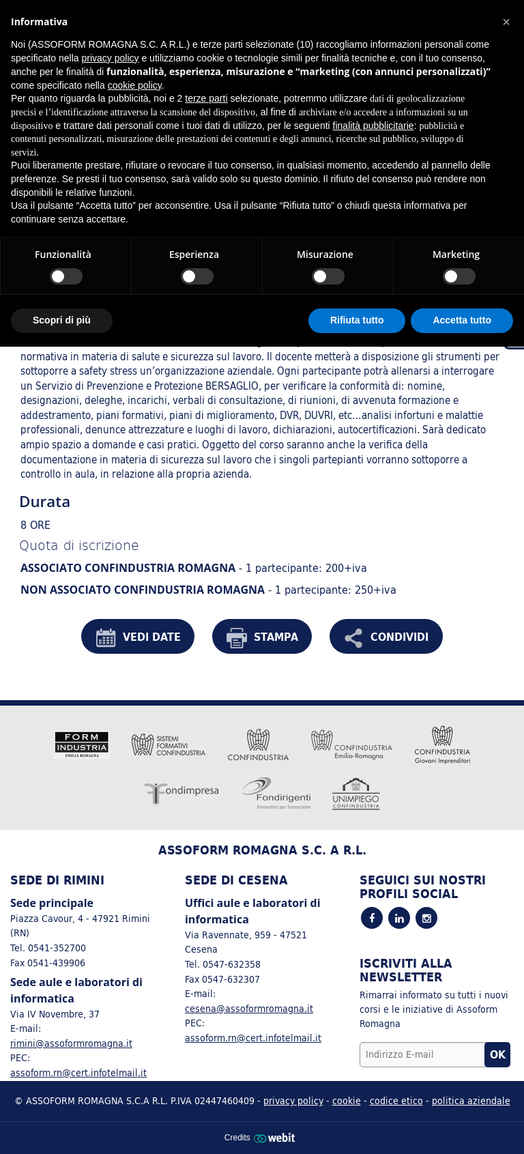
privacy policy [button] (110, 58)
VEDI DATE (138, 638)
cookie (346, 1100)
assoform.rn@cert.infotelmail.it (78, 1072)
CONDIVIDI (385, 638)
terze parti (206, 98)
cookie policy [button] (135, 85)
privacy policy (293, 1100)
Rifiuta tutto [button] (357, 320)
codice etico (396, 1100)
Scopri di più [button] (62, 320)
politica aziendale (471, 1100)
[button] (506, 22)
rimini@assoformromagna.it (71, 1043)
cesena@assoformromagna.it (249, 1008)
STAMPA (262, 638)
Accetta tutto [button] (462, 320)
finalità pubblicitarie (373, 125)
